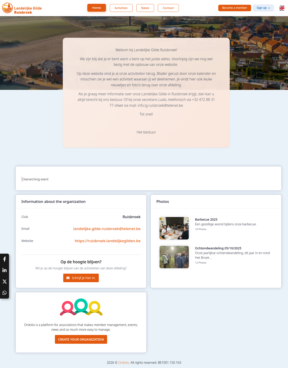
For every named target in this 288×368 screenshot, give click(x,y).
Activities (121, 8)
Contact (168, 8)
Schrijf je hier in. (81, 278)
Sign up (262, 8)
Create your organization (81, 339)
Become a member (234, 8)
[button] (282, 8)
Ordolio (123, 362)
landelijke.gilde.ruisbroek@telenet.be (107, 228)
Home (96, 8)
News (145, 8)
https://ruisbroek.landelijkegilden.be (108, 240)
